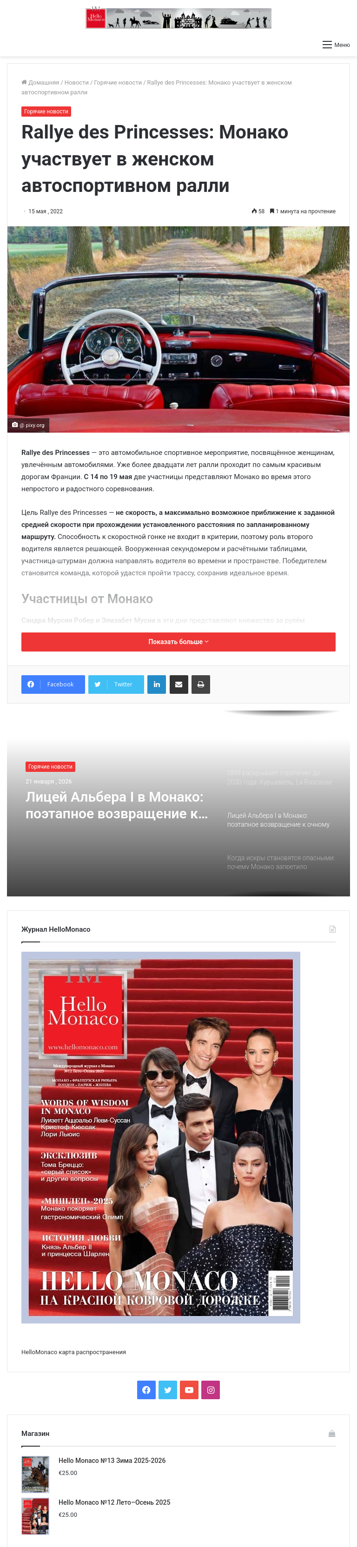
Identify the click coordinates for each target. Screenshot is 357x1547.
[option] (178, 803)
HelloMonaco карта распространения (73, 1352)
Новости (77, 82)
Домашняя (40, 82)
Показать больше (178, 641)
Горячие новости (118, 82)
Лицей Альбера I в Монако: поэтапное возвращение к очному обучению (115, 805)
